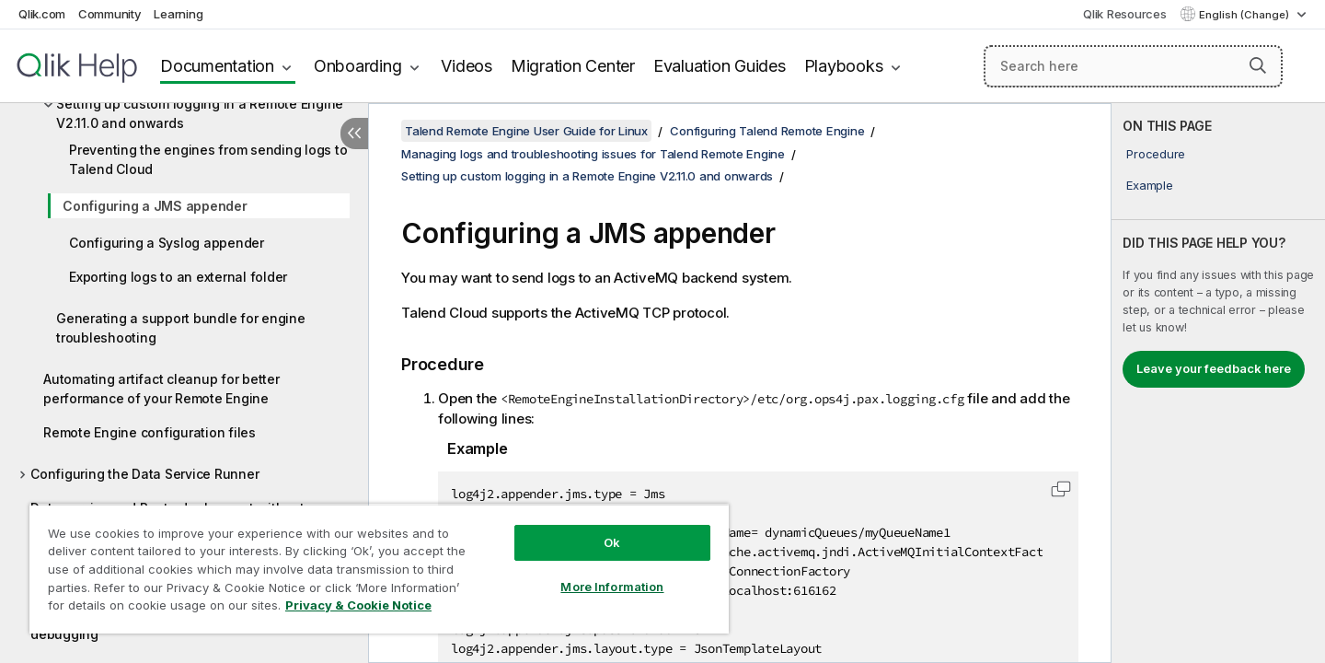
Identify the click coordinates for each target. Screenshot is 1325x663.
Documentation (217, 66)
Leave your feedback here (1213, 368)
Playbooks (843, 66)
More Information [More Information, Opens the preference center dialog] (611, 586)
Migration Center (573, 66)
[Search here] (1133, 66)
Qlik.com (41, 13)
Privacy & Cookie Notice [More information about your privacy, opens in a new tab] (358, 605)
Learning (178, 13)
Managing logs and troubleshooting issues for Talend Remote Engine (593, 153)
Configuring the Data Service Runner (144, 474)
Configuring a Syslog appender (166, 242)
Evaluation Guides (719, 66)
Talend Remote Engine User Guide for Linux (526, 130)
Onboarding (358, 66)
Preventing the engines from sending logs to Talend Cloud (208, 159)
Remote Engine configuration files (149, 432)
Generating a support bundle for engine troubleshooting (180, 327)
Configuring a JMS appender (155, 206)
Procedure (1155, 153)
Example (1149, 185)
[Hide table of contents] (354, 133)
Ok (612, 542)
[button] (1258, 65)
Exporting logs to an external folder (178, 277)
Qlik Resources (1125, 13)
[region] (379, 569)
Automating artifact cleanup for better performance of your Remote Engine (161, 388)
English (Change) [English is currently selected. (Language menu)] (1245, 14)
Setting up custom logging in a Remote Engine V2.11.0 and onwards (199, 113)
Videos (466, 66)
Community (110, 13)
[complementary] (1218, 383)
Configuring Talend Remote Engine (767, 130)
